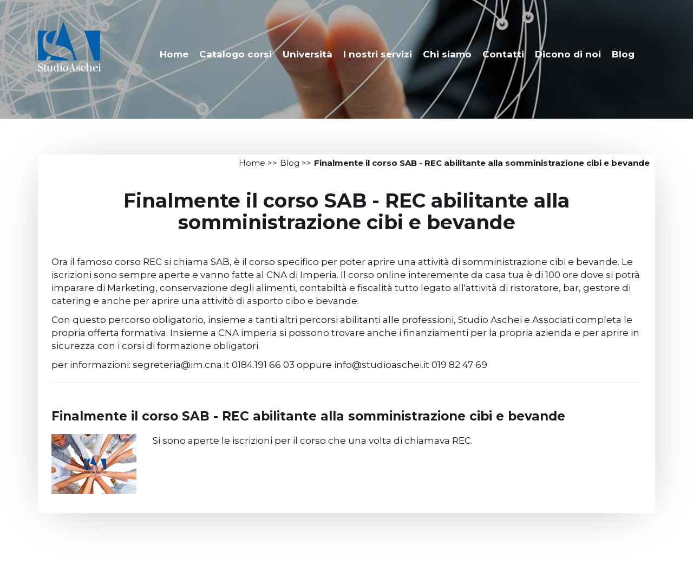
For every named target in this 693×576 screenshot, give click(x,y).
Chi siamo (447, 54)
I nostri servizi (377, 54)
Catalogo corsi (235, 54)
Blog (623, 54)
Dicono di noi (568, 54)
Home (174, 54)
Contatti (503, 54)
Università (307, 54)
